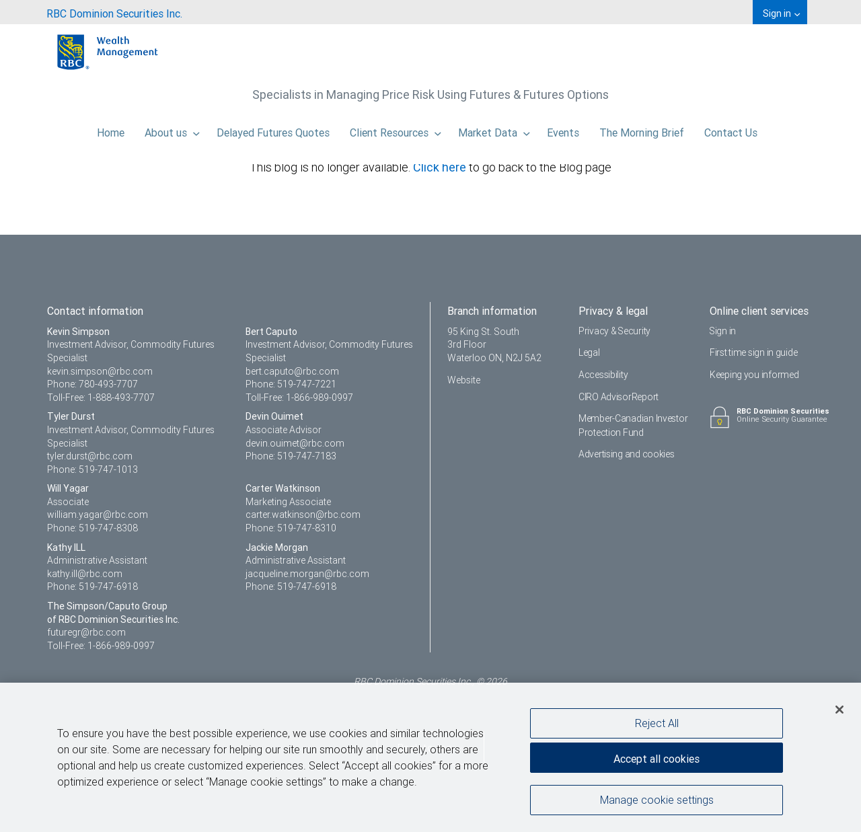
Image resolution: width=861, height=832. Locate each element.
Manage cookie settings (657, 800)
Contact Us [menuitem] (730, 129)
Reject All (657, 723)
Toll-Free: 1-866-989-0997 (299, 397)
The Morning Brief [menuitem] (641, 129)
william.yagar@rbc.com (97, 514)
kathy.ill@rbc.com (84, 574)
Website (463, 380)
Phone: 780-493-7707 (92, 384)
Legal (589, 352)
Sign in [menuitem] (781, 13)
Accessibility (603, 375)
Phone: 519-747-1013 (92, 469)
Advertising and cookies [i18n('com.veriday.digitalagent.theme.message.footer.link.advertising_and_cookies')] (626, 454)
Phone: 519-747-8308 (92, 528)
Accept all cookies (656, 758)
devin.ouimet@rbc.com (295, 443)
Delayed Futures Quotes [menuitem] (273, 129)
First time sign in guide (753, 352)
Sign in (723, 331)
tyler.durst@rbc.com (90, 456)
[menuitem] (114, 12)
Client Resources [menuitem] (395, 129)
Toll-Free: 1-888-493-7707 (101, 397)
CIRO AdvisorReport (618, 397)
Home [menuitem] (110, 129)
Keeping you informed (754, 375)
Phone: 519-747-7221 (291, 384)
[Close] (839, 709)
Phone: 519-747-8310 (291, 528)
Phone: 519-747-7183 (291, 456)
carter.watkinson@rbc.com (303, 514)
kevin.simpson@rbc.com (100, 371)
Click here (441, 167)
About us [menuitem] (172, 129)
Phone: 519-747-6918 (92, 586)
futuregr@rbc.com (86, 632)
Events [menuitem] (563, 129)
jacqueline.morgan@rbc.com (307, 574)
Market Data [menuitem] (494, 129)
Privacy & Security (614, 331)
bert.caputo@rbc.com (292, 371)
